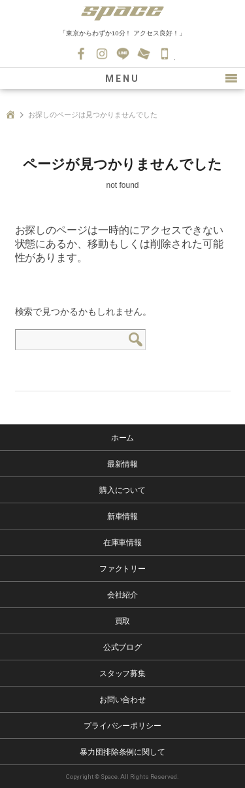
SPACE (123, 13)
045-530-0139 (164, 53)
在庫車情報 (122, 542)
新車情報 (123, 516)
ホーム (123, 437)
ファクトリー (122, 568)
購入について (122, 490)
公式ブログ (122, 647)
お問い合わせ (143, 53)
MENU (122, 78)
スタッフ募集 (122, 673)
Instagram (101, 53)
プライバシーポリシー (123, 725)
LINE (122, 53)
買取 (123, 621)
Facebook (81, 53)
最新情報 (123, 464)
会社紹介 (123, 595)
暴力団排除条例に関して (123, 752)
